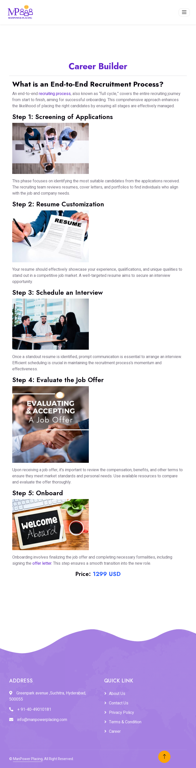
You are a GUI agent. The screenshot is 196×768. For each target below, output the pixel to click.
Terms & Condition (125, 722)
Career (115, 731)
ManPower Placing (28, 759)
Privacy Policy (121, 713)
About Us (117, 694)
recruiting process (55, 94)
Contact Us (118, 703)
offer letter (41, 563)
